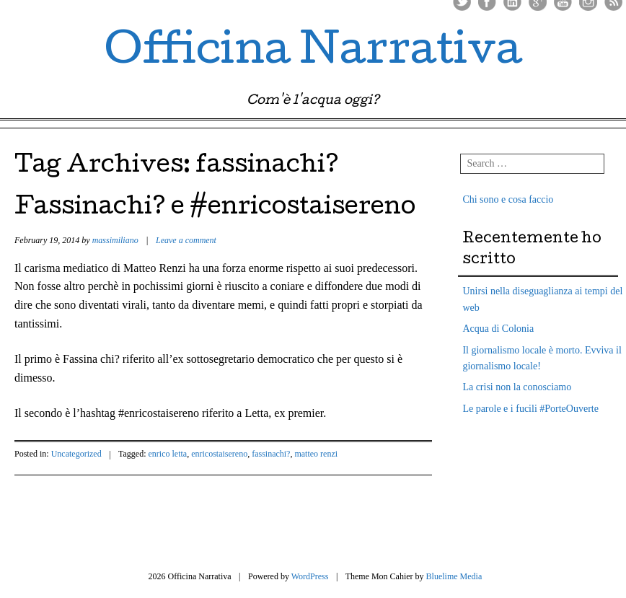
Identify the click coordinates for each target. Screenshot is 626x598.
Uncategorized (76, 454)
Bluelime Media (454, 576)
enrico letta (168, 454)
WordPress (310, 576)
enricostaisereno (219, 454)
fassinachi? (271, 454)
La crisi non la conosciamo (516, 387)
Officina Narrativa (313, 53)
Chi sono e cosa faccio (507, 199)
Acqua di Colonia (498, 328)
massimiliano (115, 240)
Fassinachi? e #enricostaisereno (214, 209)
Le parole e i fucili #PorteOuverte (530, 408)
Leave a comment (186, 240)
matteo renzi (316, 454)
